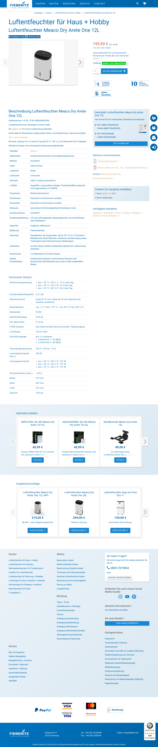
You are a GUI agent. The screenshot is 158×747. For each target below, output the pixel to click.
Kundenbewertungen (103, 178)
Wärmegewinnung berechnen (69, 635)
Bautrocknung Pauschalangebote (71, 580)
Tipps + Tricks (63, 602)
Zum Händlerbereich (127, 623)
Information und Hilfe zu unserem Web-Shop (124, 651)
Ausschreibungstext (108, 161)
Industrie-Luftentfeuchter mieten (71, 576)
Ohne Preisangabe (105, 137)
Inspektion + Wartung (18, 668)
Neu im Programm (17, 652)
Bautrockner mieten (65, 560)
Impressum (110, 638)
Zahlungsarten (111, 647)
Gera (119, 213)
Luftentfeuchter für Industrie (21, 564)
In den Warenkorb (114, 71)
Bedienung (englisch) (110, 174)
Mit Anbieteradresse (107, 125)
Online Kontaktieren (119, 577)
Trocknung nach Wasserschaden (71, 572)
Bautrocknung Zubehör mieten (70, 568)
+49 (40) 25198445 (93, 733)
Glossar (60, 614)
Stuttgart (137, 213)
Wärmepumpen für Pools (19, 589)
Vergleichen (38, 530)
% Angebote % (15, 592)
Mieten (54, 5)
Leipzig (127, 213)
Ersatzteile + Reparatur (18, 664)
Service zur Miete (64, 584)
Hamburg (98, 213)
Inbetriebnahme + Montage (68, 606)
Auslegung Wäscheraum (67, 626)
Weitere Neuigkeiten (17, 656)
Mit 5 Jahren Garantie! (18, 137)
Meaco (34, 151)
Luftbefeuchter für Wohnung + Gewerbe (26, 576)
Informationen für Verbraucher (118, 659)
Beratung (69, 5)
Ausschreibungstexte (18, 672)
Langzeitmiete (63, 589)
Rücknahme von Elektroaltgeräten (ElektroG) (124, 679)
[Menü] (154, 722)
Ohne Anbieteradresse (107, 128)
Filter (19, 129)
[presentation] (5, 62)
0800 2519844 (119, 568)
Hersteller (13, 681)
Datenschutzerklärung (114, 671)
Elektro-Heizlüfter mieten (67, 564)
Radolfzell (110, 213)
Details (97, 58)
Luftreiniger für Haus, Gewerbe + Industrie (27, 580)
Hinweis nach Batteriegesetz (117, 675)
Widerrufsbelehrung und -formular (119, 655)
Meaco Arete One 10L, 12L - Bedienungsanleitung (123, 168)
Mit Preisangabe (104, 134)
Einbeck (98, 216)
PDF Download (121, 143)
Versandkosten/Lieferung (116, 643)
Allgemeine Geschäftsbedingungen (120, 663)
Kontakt (99, 5)
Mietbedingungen (112, 667)
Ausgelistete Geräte (17, 677)
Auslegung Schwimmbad (68, 618)
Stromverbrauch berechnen (68, 639)
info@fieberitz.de (130, 733)
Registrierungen (111, 683)
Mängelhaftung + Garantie (20, 660)
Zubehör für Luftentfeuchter (21, 572)
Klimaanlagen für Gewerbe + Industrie (25, 584)
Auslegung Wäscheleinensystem (71, 630)
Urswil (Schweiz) (111, 216)
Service (85, 5)
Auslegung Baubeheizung (68, 622)
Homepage (38, 13)
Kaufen (40, 5)
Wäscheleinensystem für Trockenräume (26, 568)
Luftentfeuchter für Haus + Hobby (67, 13)
